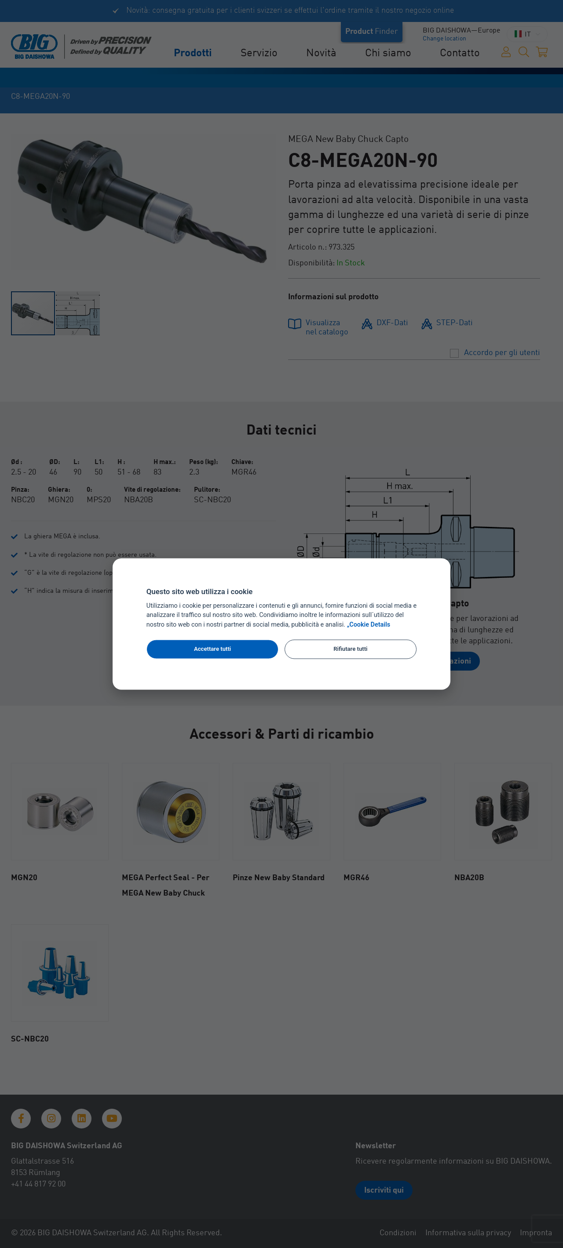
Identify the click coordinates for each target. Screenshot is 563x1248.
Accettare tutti (212, 649)
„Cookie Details (369, 625)
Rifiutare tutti (350, 649)
